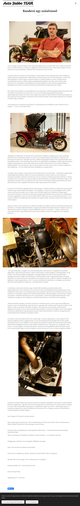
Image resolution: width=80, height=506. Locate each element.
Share (10, 488)
